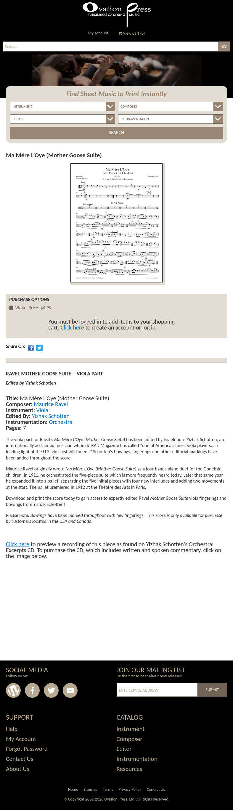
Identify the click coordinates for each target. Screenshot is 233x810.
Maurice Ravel (50, 404)
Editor (124, 749)
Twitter (51, 690)
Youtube (70, 690)
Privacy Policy (129, 789)
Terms (108, 789)
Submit (212, 689)
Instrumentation (137, 759)
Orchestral (61, 421)
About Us (17, 769)
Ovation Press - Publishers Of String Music (117, 14)
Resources (129, 769)
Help (11, 729)
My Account (98, 33)
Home (73, 789)
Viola (41, 410)
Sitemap (90, 789)
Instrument (131, 729)
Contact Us (19, 759)
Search (116, 132)
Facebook (32, 690)
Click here (72, 327)
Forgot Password (27, 749)
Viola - (33, 308)
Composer (129, 739)
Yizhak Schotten (50, 416)
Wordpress (13, 690)
